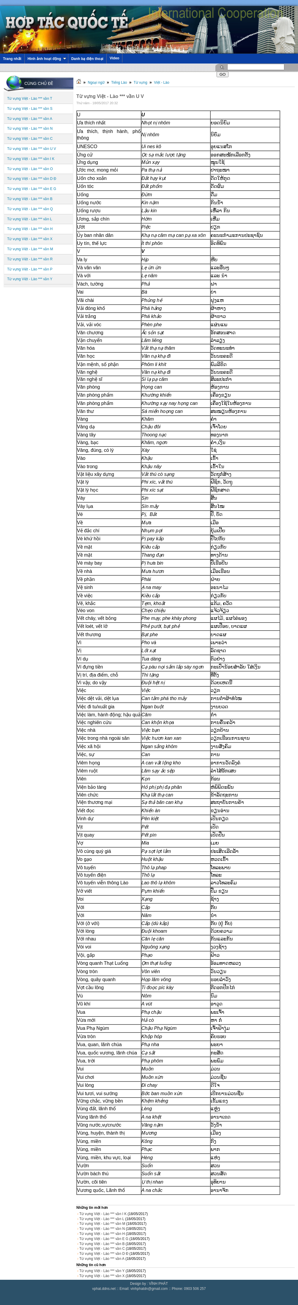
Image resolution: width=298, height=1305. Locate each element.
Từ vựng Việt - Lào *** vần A (29, 119)
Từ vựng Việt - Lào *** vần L (29, 219)
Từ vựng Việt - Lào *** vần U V (31, 149)
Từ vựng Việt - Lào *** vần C (30, 139)
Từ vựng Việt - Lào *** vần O (30, 169)
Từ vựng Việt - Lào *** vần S (30, 109)
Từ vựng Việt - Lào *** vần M (30, 249)
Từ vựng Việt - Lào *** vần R (30, 259)
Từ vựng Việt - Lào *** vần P (30, 269)
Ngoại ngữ (96, 82)
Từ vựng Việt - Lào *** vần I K (30, 159)
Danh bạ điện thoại (87, 59)
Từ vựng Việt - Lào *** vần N (30, 128)
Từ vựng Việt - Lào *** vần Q (30, 209)
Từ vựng (140, 82)
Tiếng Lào (119, 82)
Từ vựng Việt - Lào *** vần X (30, 239)
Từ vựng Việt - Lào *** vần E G (31, 189)
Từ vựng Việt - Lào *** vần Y (29, 279)
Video (114, 58)
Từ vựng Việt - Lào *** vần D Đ (31, 179)
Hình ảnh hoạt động (47, 59)
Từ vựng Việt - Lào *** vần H (30, 229)
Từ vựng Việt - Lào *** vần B (30, 199)
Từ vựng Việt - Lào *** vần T (29, 98)
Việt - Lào (161, 82)
